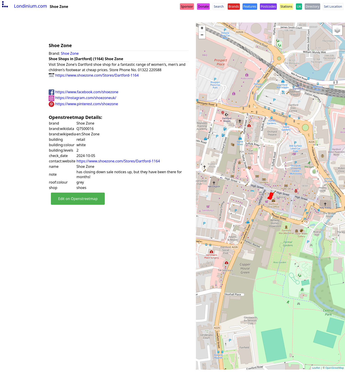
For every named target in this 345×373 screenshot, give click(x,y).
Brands (234, 6)
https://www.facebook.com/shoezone (83, 91)
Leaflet (316, 367)
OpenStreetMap (334, 367)
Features (249, 6)
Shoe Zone (70, 53)
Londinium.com (24, 6)
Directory (312, 6)
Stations (286, 6)
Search (219, 6)
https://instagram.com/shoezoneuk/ (82, 97)
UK (299, 6)
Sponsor (187, 6)
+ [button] (202, 28)
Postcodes (268, 6)
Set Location (333, 6)
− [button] (202, 35)
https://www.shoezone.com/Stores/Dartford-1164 (94, 75)
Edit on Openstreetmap (78, 198)
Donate (203, 6)
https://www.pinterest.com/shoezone (83, 103)
